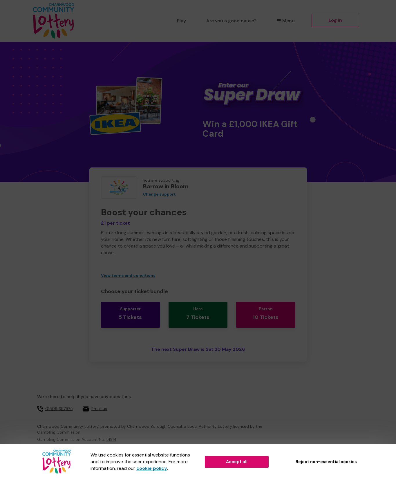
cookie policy (151, 468)
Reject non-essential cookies (326, 461)
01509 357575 (59, 401)
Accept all (236, 461)
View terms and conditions (128, 275)
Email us (99, 401)
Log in (335, 20)
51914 (111, 432)
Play (181, 21)
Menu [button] (285, 21)
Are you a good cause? (231, 21)
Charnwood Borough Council (154, 419)
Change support (159, 194)
